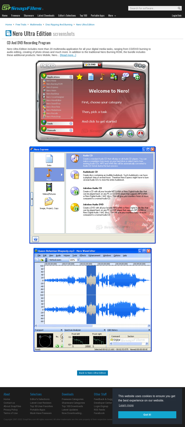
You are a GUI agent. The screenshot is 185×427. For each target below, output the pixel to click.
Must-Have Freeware (41, 413)
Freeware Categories (72, 399)
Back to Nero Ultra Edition (92, 373)
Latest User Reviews (40, 402)
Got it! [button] (147, 414)
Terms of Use (11, 413)
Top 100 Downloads (72, 406)
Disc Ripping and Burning (59, 24)
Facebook (99, 413)
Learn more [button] (126, 405)
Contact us (9, 402)
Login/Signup (101, 406)
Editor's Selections (40, 399)
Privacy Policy (11, 409)
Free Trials (21, 24)
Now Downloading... (72, 413)
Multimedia (36, 24)
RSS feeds (99, 409)
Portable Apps (37, 409)
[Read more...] (68, 55)
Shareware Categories (73, 402)
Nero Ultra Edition (85, 24)
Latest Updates (70, 409)
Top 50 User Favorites (41, 406)
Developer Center (103, 402)
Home (8, 24)
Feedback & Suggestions (107, 399)
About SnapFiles (12, 406)
